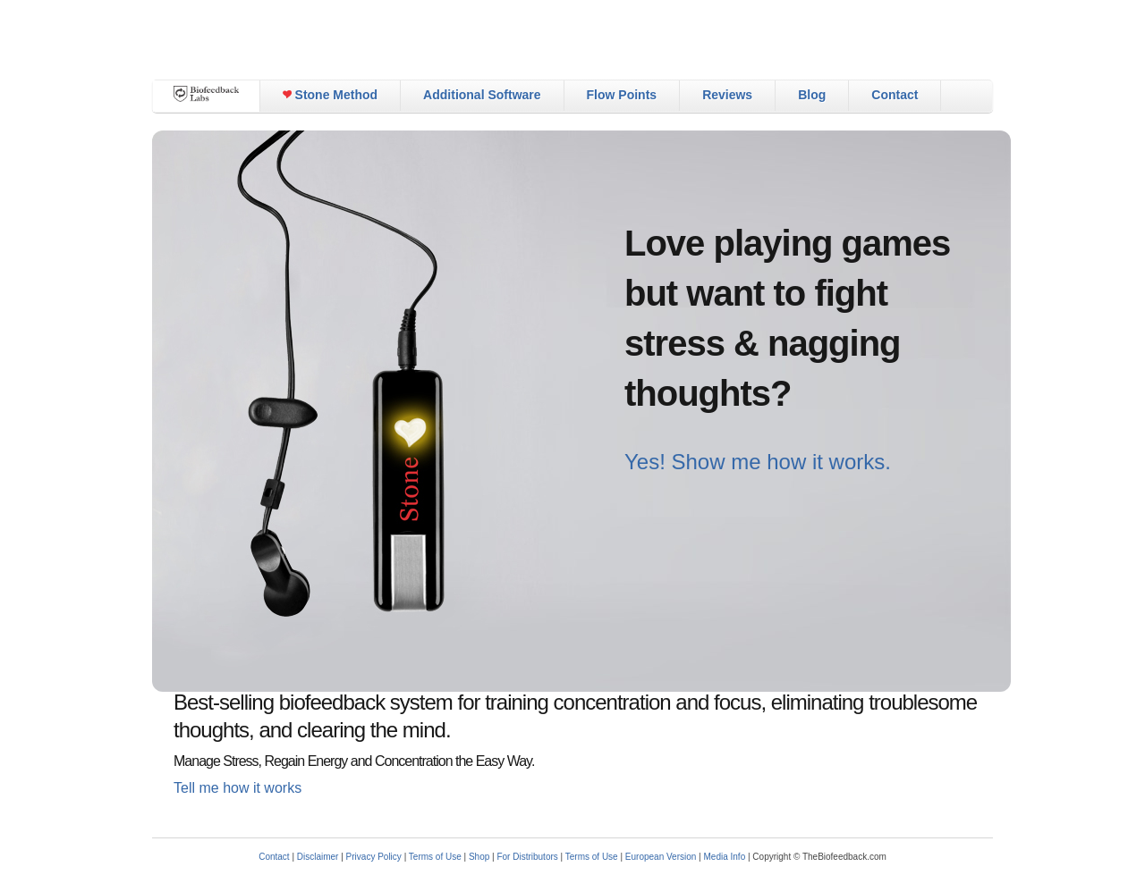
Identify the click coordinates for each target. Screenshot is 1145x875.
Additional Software (481, 95)
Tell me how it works (237, 787)
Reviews (727, 95)
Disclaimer (318, 857)
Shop (479, 857)
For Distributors (526, 857)
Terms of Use (435, 857)
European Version (661, 857)
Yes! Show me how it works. (757, 462)
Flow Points (622, 95)
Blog (812, 95)
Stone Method (330, 95)
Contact (894, 95)
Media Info (725, 857)
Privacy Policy (374, 857)
